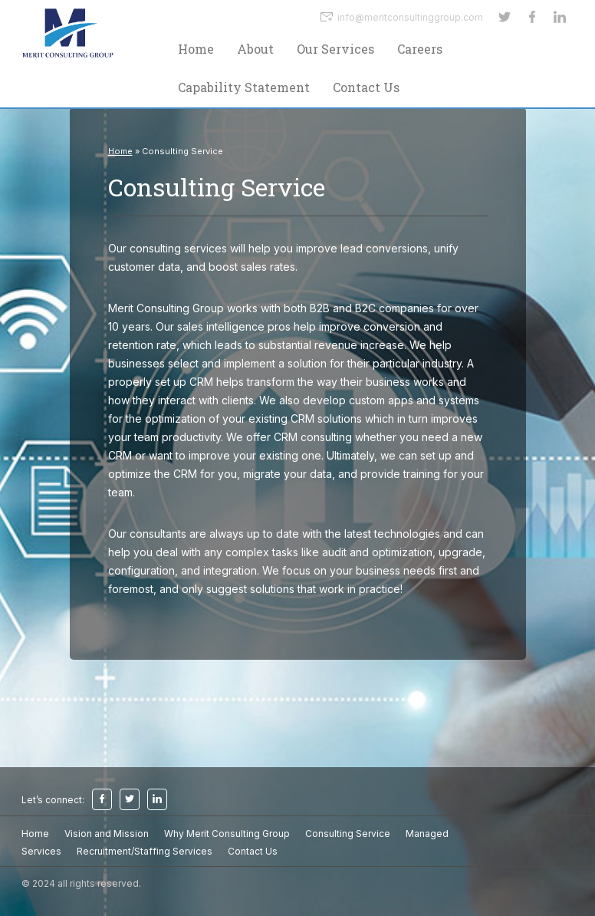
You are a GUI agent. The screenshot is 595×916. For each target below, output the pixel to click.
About (255, 49)
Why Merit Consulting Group (227, 833)
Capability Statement (244, 87)
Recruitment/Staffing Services (144, 851)
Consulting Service (347, 833)
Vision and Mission (106, 833)
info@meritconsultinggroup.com (402, 17)
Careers (419, 49)
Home (196, 49)
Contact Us (366, 87)
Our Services (335, 49)
